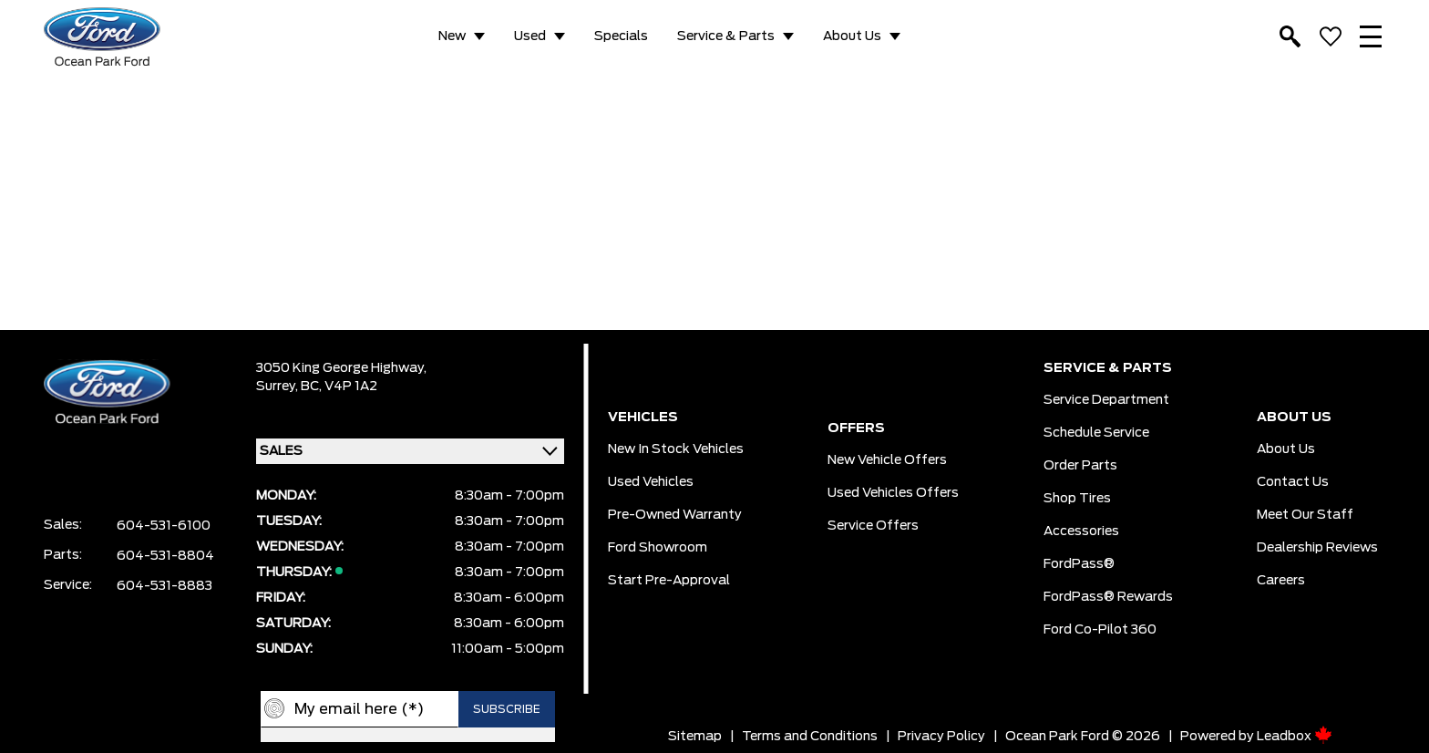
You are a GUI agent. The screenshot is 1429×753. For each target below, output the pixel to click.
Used (530, 36)
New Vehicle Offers (887, 460)
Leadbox (1294, 736)
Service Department (1106, 400)
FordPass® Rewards (1108, 597)
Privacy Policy (941, 736)
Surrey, (278, 386)
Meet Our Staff (1305, 515)
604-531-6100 (164, 526)
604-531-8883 (164, 586)
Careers (1281, 580)
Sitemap (695, 736)
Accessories (1081, 531)
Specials (621, 36)
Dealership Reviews (1317, 548)
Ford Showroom (657, 548)
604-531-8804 (165, 556)
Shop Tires (1077, 498)
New (452, 36)
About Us (852, 36)
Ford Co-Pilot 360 (1100, 630)
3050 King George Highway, (341, 368)
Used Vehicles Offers (893, 493)
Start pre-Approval (669, 580)
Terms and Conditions (810, 736)
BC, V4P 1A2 (339, 386)
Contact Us (1293, 482)
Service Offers (873, 526)
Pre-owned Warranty (675, 515)
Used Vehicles (651, 482)
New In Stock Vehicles (676, 449)
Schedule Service (1096, 433)
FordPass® (1079, 564)
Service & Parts (726, 36)
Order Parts (1080, 465)
